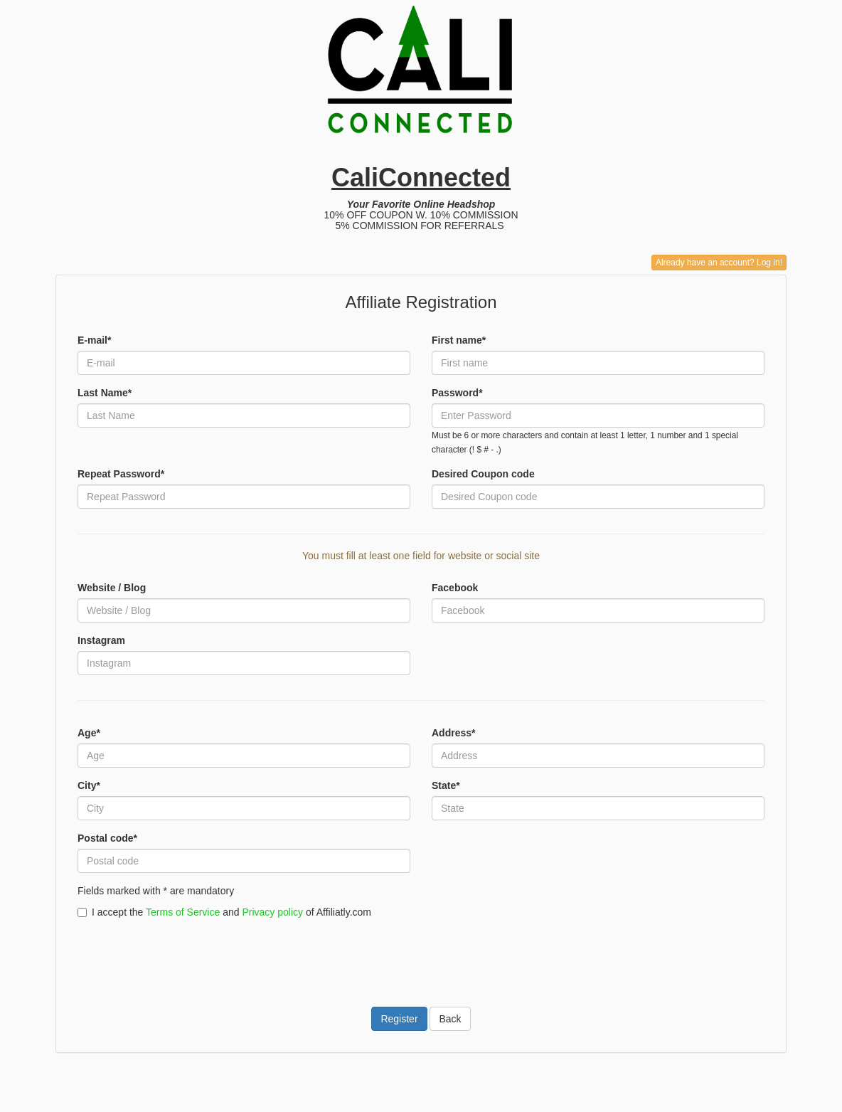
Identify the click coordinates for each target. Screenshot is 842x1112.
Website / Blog (112, 587)
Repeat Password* (121, 474)
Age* (89, 732)
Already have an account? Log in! (719, 263)
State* (446, 785)
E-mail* (94, 340)
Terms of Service (183, 912)
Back (450, 1018)
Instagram (101, 640)
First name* (459, 340)
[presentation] (186, 954)
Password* (457, 392)
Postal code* (107, 838)
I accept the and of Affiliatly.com (224, 912)
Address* (453, 732)
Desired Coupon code (483, 474)
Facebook (455, 587)
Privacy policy (272, 912)
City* (89, 785)
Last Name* (105, 392)
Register (398, 1018)
